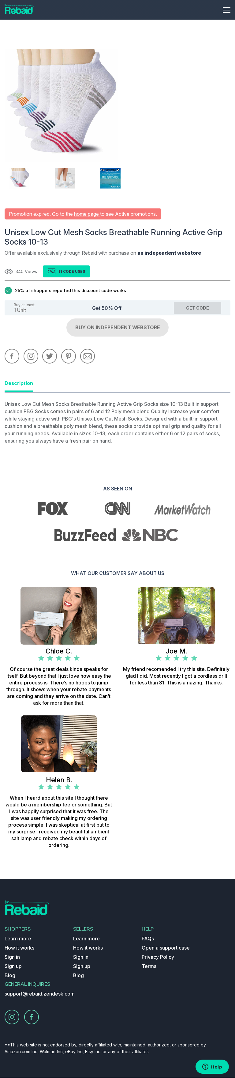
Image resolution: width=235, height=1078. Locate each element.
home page (87, 214)
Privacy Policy (158, 957)
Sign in (12, 957)
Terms (149, 966)
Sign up (13, 966)
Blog (10, 976)
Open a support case (166, 948)
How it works (19, 948)
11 (60, 271)
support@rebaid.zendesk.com (40, 994)
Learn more (18, 939)
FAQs (148, 939)
